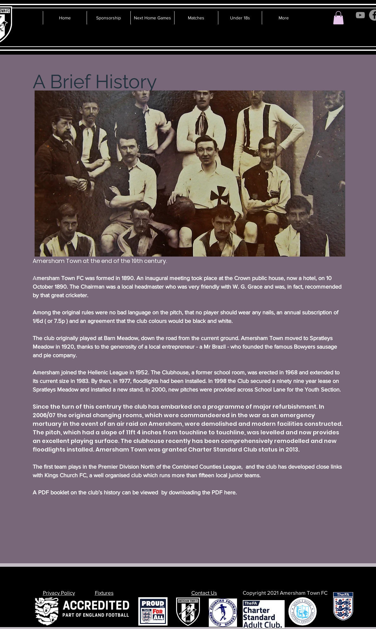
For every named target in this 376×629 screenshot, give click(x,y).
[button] (338, 17)
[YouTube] (360, 15)
